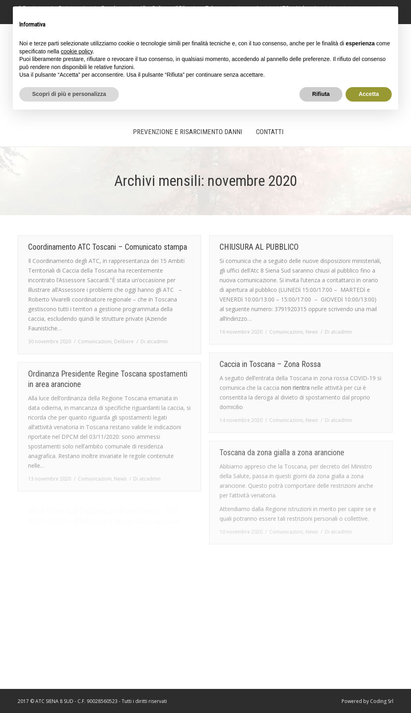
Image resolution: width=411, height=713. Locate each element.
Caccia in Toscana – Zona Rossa (270, 364)
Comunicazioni (95, 341)
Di (154, 341)
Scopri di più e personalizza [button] (69, 94)
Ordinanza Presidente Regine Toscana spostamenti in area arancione (107, 379)
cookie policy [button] (77, 51)
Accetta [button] (368, 94)
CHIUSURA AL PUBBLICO (259, 247)
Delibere (124, 341)
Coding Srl (381, 701)
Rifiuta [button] (321, 94)
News (311, 331)
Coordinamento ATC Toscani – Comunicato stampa (107, 247)
